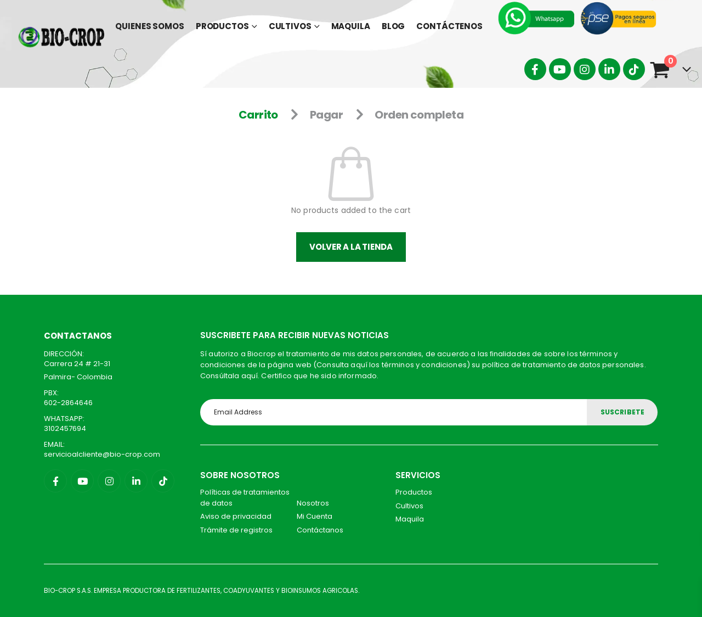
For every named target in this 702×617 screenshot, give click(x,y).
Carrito (258, 114)
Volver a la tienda (351, 247)
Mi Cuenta (314, 516)
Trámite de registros (236, 530)
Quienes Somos (149, 26)
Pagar (326, 114)
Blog (393, 26)
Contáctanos (320, 530)
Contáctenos (449, 26)
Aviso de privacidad (235, 516)
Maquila (350, 26)
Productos (222, 26)
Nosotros (313, 503)
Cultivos (290, 26)
